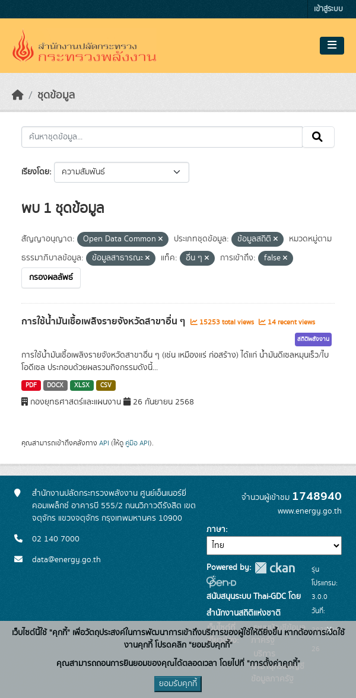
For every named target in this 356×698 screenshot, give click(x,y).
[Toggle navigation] (332, 46)
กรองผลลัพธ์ (51, 277)
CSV (106, 385)
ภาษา (215, 530)
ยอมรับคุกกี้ (178, 684)
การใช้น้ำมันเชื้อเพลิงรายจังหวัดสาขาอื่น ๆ (104, 321)
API (104, 443)
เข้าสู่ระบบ (328, 9)
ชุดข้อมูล (56, 95)
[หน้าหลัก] (18, 95)
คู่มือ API (137, 443)
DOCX (55, 385)
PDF (31, 385)
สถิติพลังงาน (313, 339)
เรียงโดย (35, 172)
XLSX (82, 385)
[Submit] (318, 137)
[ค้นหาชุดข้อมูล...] (162, 137)
